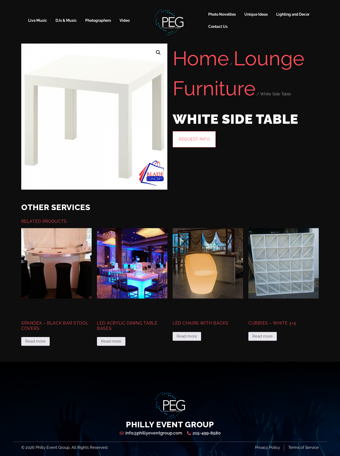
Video (125, 20)
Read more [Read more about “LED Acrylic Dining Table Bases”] (111, 341)
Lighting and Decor (292, 14)
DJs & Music (66, 20)
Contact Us (218, 26)
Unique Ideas (256, 14)
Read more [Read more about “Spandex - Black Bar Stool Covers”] (35, 341)
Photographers (98, 20)
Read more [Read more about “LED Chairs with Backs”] (187, 336)
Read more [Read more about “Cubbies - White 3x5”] (262, 336)
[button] (158, 52)
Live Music (37, 20)
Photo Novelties (222, 14)
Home (201, 58)
